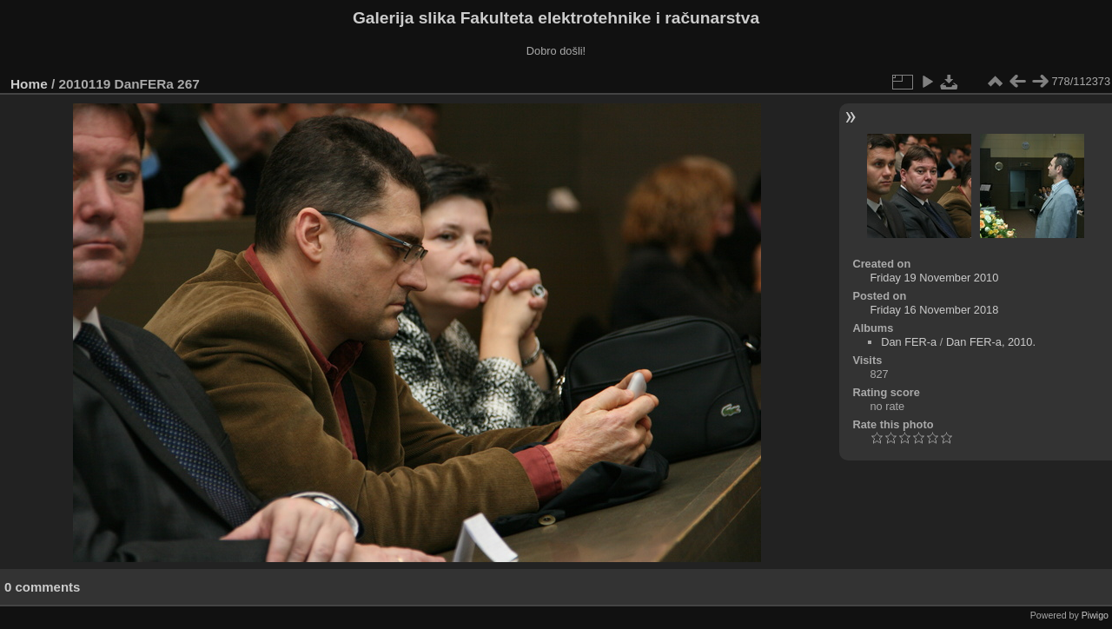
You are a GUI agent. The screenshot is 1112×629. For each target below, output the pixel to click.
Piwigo (1095, 615)
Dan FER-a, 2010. (991, 341)
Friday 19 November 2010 (934, 277)
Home (29, 83)
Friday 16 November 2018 (934, 309)
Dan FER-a (909, 341)
